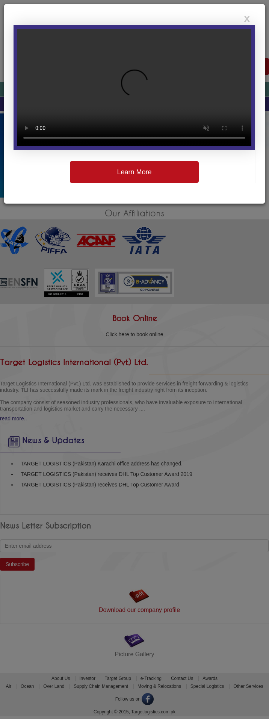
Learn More (134, 172)
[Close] (247, 18)
